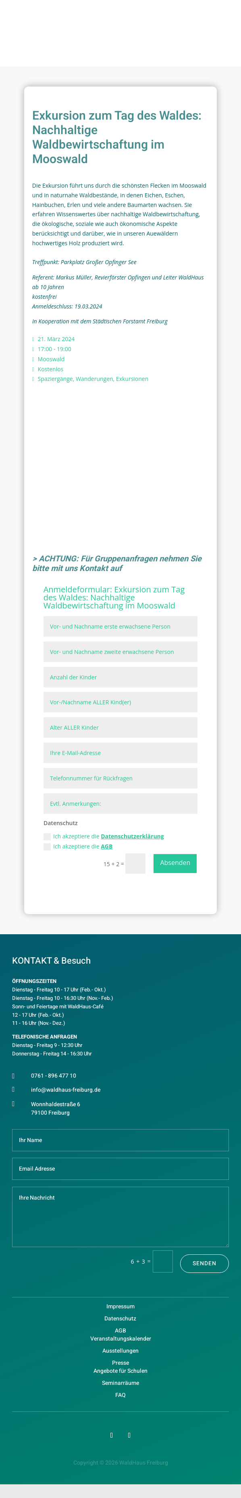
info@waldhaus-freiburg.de (65, 1090)
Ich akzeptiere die (104, 836)
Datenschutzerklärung (132, 836)
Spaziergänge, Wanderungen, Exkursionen (93, 379)
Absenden (175, 862)
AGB (106, 846)
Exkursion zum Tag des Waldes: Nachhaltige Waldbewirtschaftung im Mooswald (114, 597)
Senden (204, 1263)
